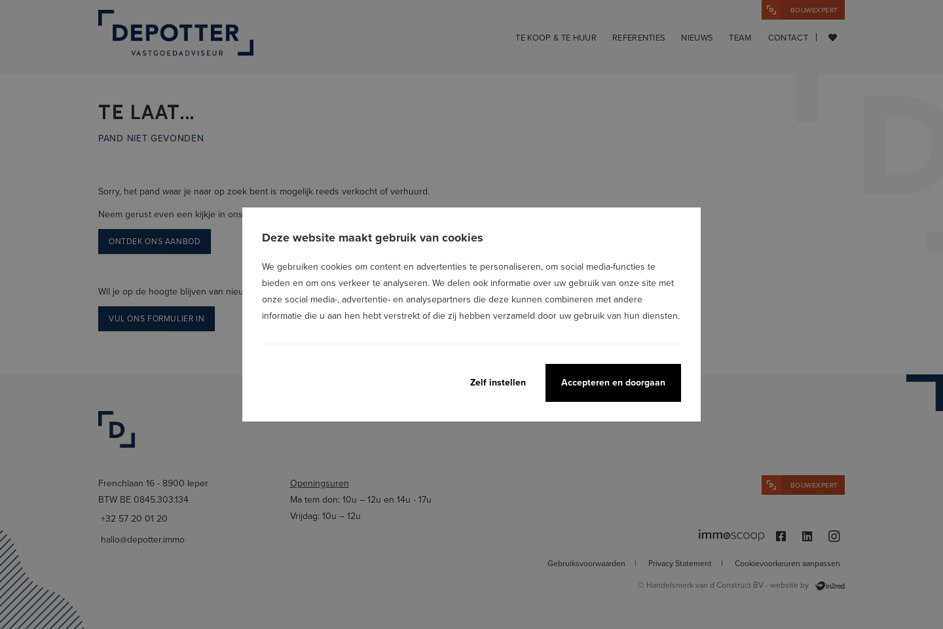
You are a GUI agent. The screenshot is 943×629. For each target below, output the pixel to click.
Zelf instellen (498, 382)
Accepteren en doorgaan (613, 382)
